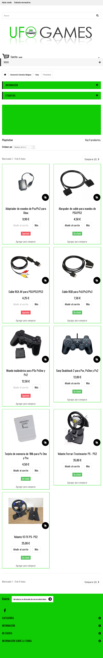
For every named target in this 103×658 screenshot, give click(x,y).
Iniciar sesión (7, 2)
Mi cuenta (7, 633)
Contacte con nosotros (22, 2)
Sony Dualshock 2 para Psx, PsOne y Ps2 (77, 370)
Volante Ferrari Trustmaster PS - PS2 (77, 454)
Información (12, 85)
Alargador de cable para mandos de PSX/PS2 (77, 210)
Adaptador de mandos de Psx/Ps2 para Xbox (26, 210)
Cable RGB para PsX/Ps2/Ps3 (77, 292)
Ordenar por (7, 146)
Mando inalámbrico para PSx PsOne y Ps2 (25, 372)
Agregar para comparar (26, 241)
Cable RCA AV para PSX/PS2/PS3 (26, 292)
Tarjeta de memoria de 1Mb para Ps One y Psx (26, 456)
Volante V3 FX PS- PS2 (26, 537)
